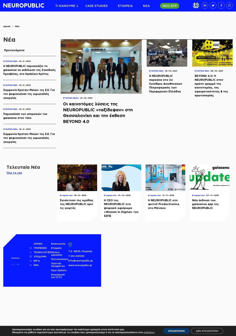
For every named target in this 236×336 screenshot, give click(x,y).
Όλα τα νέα (14, 172)
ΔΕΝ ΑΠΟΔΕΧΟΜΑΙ (207, 331)
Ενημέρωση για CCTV (58, 275)
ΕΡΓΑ (37, 261)
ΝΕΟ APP (169, 5)
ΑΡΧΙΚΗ (38, 243)
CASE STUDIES (96, 5)
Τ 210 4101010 (76, 256)
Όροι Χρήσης (59, 270)
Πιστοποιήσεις (59, 259)
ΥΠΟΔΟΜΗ (40, 256)
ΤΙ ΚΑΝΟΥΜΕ (65, 5)
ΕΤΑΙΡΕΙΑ (125, 5)
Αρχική (6, 26)
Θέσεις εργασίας (56, 253)
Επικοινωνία (58, 243)
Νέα (17, 26)
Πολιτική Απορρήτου (58, 264)
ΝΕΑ (146, 5)
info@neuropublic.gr (80, 260)
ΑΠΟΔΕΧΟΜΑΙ (176, 331)
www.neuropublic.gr (80, 265)
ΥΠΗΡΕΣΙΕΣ (40, 248)
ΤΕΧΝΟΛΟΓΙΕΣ (42, 252)
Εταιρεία (56, 248)
